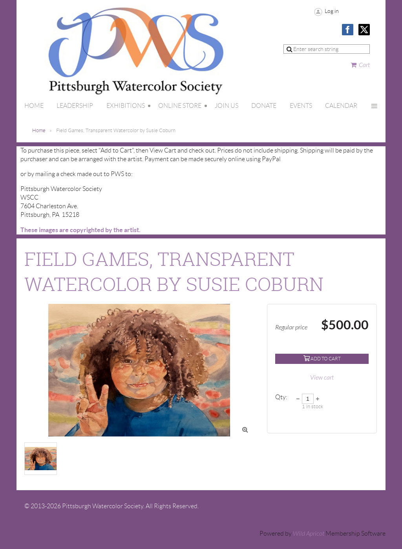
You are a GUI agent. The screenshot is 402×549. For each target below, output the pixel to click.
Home (39, 130)
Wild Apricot (308, 533)
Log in (332, 11)
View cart (322, 377)
